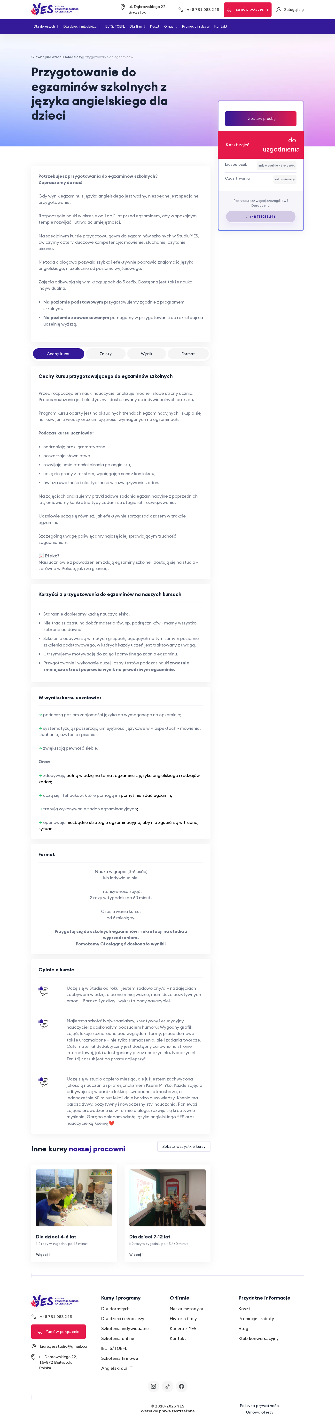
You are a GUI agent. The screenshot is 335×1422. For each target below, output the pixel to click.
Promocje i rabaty (196, 26)
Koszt (154, 26)
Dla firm (137, 26)
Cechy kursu (58, 354)
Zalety (106, 354)
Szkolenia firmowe (119, 1360)
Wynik (146, 354)
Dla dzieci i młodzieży (81, 26)
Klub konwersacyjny (259, 1341)
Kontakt (220, 26)
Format (187, 354)
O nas (170, 26)
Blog (243, 1331)
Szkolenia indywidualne (125, 1331)
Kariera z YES (183, 1331)
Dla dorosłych (46, 26)
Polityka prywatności (259, 1407)
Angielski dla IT (117, 1370)
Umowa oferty (259, 1414)
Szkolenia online (117, 1341)
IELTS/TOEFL (115, 26)
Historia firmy (183, 1321)
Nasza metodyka (186, 1311)
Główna (38, 57)
